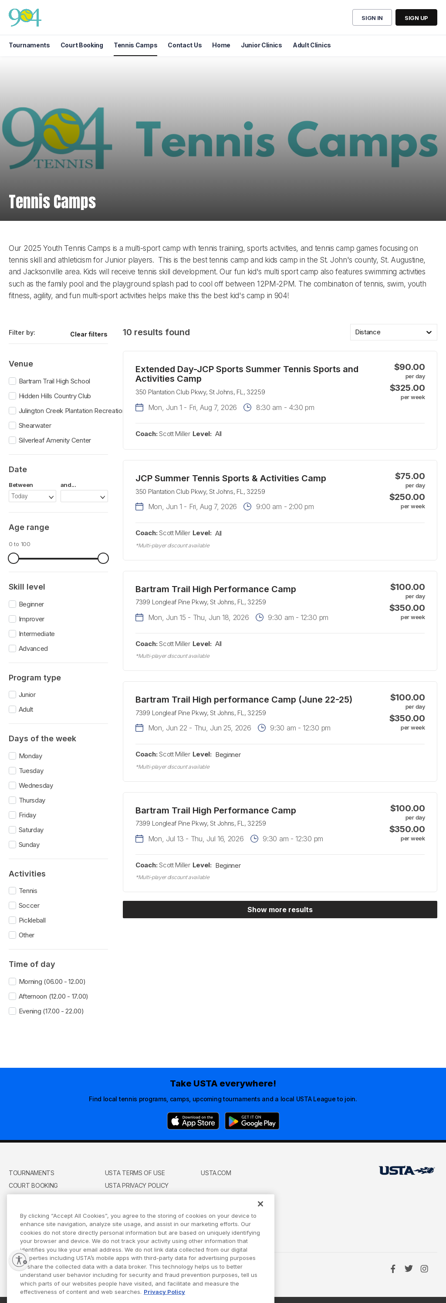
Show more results (280, 909)
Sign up (416, 17)
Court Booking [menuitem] (82, 45)
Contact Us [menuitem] (185, 45)
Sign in (372, 17)
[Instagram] (424, 1268)
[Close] (260, 1226)
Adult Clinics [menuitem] (312, 45)
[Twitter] (408, 1268)
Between (21, 485)
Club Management (38, 1211)
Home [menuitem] (221, 45)
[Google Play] (252, 1121)
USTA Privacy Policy (137, 1185)
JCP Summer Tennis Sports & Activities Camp (230, 478)
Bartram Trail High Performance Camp (215, 589)
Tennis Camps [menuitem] (135, 45)
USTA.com (216, 1172)
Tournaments (31, 1172)
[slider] (13, 558)
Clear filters (89, 334)
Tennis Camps (30, 1198)
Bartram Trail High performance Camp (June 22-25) (243, 699)
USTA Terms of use (135, 1172)
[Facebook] (393, 1268)
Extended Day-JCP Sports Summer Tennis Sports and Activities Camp (246, 374)
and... (68, 485)
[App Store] (193, 1121)
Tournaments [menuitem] (29, 45)
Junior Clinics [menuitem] (261, 45)
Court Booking (33, 1185)
